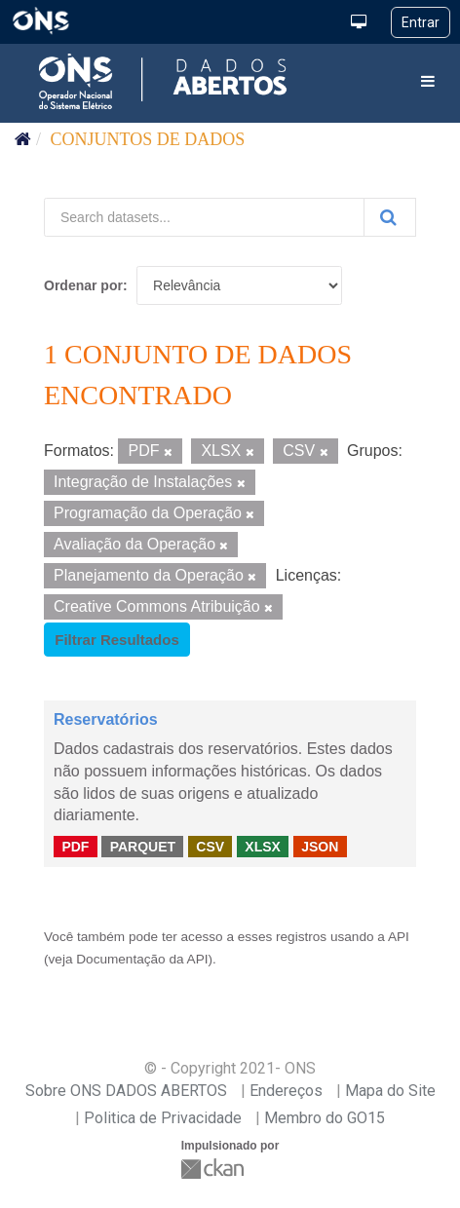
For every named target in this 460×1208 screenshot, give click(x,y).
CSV (210, 845)
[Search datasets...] (204, 217)
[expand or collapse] (427, 82)
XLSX (263, 845)
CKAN (214, 1168)
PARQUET (142, 845)
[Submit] (390, 217)
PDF (75, 845)
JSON (319, 845)
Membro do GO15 (324, 1118)
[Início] (23, 139)
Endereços (286, 1090)
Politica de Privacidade (163, 1118)
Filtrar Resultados (117, 639)
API (398, 936)
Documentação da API (142, 959)
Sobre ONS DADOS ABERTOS (126, 1090)
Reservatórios (106, 719)
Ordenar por (83, 285)
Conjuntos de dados (148, 139)
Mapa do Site (390, 1090)
